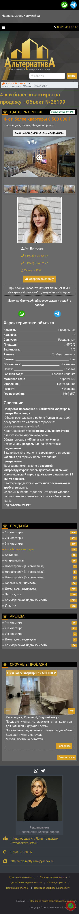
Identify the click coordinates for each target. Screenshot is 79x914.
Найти (72, 75)
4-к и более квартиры (18, 83)
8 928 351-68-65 (67, 27)
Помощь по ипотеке (17, 888)
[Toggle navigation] (2, 27)
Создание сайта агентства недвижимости (53, 901)
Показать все (67, 757)
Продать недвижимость (53, 877)
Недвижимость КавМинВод (21, 15)
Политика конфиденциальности (52, 888)
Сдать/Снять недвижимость (26, 882)
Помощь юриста (56, 882)
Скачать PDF (31, 270)
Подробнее (64, 745)
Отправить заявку (39, 279)
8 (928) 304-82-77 (34, 256)
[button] (39, 155)
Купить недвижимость (21, 877)
